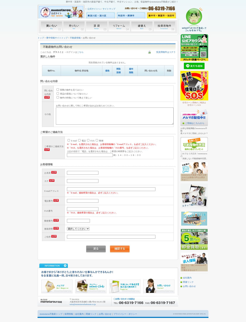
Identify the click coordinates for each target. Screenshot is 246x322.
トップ (41, 38)
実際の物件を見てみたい (66, 90)
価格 (107, 70)
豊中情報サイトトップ (57, 38)
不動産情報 (75, 38)
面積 (118, 72)
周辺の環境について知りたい (68, 94)
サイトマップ (109, 9)
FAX (91, 145)
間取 (118, 69)
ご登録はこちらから (194, 123)
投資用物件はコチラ (166, 52)
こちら (80, 52)
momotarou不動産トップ (51, 318)
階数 (131, 72)
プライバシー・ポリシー (125, 318)
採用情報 (68, 318)
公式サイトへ (93, 9)
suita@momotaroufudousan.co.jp (83, 308)
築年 (131, 69)
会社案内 (187, 278)
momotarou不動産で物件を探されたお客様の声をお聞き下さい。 (194, 177)
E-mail (72, 145)
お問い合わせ (189, 286)
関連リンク (188, 282)
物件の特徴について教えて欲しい (70, 98)
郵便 (99, 145)
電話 (82, 145)
